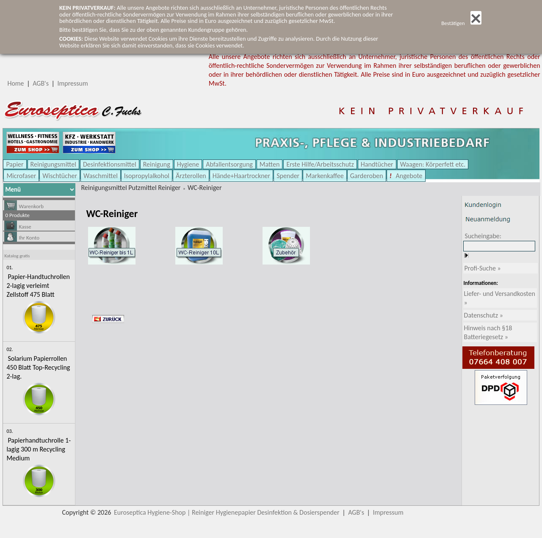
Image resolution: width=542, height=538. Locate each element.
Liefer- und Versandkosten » (499, 298)
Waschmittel (100, 176)
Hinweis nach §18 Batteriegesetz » (488, 332)
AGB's (41, 83)
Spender (288, 176)
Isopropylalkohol (146, 176)
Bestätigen (461, 23)
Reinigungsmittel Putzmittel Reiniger (130, 188)
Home (15, 83)
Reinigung (156, 164)
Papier (14, 164)
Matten (270, 164)
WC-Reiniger (205, 188)
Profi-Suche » (483, 268)
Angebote (408, 176)
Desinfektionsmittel (109, 164)
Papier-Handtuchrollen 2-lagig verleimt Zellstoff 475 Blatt (37, 285)
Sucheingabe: (483, 236)
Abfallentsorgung (229, 164)
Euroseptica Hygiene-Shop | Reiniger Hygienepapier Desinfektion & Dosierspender (227, 512)
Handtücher (377, 164)
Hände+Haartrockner (241, 176)
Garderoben (366, 176)
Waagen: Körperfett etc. (433, 164)
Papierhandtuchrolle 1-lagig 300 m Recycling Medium (38, 449)
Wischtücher (59, 176)
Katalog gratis (17, 256)
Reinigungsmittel (53, 164)
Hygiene (188, 164)
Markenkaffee (324, 176)
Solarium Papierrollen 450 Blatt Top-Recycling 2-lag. (38, 367)
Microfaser (21, 176)
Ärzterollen (191, 176)
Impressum (73, 83)
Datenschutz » (483, 315)
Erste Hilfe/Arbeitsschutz (320, 164)
